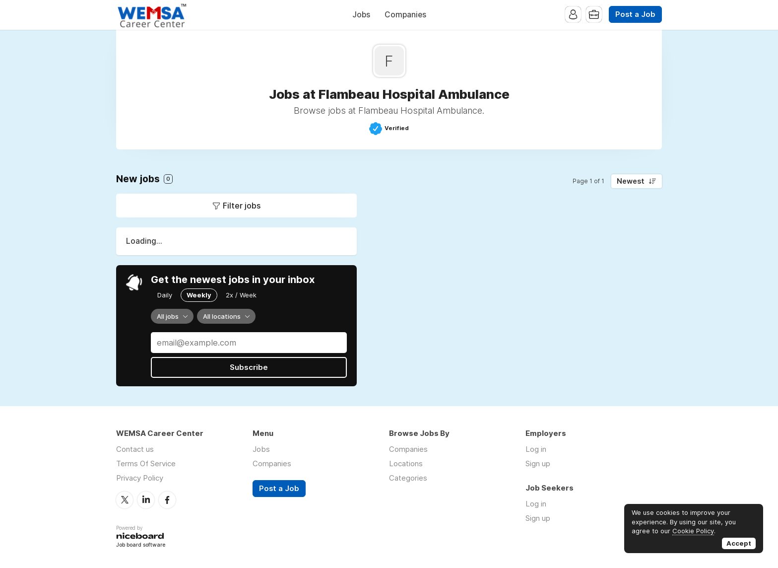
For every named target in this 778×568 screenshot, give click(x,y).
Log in (535, 449)
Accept (738, 543)
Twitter (124, 500)
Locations (406, 463)
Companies (405, 14)
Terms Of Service (146, 463)
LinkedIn (145, 500)
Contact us (135, 449)
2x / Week (241, 295)
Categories (408, 478)
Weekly (199, 295)
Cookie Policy (693, 531)
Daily (164, 295)
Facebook (167, 500)
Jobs (361, 14)
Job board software (140, 545)
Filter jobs (241, 206)
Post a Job (635, 14)
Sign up (537, 463)
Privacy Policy (139, 478)
